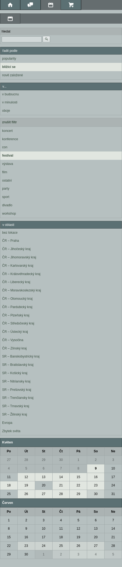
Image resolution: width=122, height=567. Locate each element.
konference (10, 139)
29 (43, 460)
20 (43, 485)
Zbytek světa (11, 431)
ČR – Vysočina (12, 340)
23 (95, 485)
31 (113, 494)
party (5, 188)
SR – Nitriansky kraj (16, 381)
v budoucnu (10, 94)
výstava (7, 164)
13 (43, 477)
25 (8, 494)
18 (8, 485)
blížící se (9, 67)
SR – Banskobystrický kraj (20, 356)
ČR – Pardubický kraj (17, 307)
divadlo (7, 205)
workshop (9, 213)
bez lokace (9, 232)
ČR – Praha (10, 241)
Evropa (7, 423)
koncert (7, 131)
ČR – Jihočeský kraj (16, 249)
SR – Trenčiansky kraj (18, 398)
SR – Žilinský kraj (14, 414)
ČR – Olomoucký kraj (17, 299)
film (4, 172)
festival (7, 155)
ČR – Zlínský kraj (14, 348)
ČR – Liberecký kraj (16, 282)
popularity (9, 58)
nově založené (12, 75)
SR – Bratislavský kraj (18, 365)
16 (95, 477)
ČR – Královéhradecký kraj (21, 274)
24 (113, 485)
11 (8, 477)
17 (113, 477)
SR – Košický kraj (14, 373)
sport (5, 197)
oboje (6, 111)
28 (26, 460)
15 (78, 477)
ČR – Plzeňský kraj (15, 315)
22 (78, 485)
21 (61, 485)
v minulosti (9, 102)
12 (26, 477)
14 (61, 477)
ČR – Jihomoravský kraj (19, 257)
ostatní (7, 180)
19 (26, 485)
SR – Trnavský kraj (15, 406)
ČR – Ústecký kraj (15, 332)
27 (8, 460)
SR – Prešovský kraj (16, 390)
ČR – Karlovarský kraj (17, 266)
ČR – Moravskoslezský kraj (21, 290)
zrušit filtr (9, 122)
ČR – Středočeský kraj (18, 323)
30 (61, 460)
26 (26, 494)
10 (113, 468)
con (4, 147)
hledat (6, 31)
